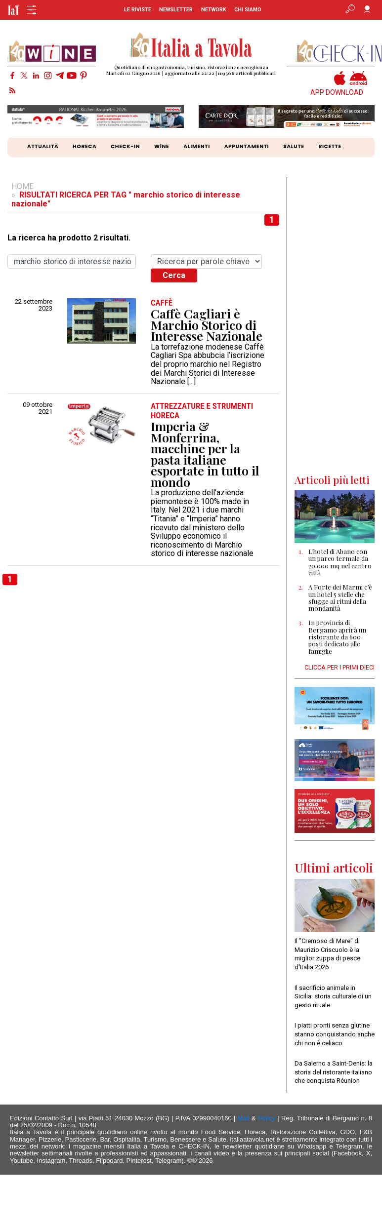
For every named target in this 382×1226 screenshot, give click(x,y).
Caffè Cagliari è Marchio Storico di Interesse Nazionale (206, 325)
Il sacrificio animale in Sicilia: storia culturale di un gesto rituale (333, 996)
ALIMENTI (196, 146)
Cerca (174, 275)
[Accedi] (367, 7)
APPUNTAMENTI (246, 146)
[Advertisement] (334, 325)
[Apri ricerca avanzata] (349, 7)
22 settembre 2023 (33, 305)
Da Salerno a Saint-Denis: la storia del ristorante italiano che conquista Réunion (334, 1072)
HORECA (84, 146)
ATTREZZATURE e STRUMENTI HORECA (202, 410)
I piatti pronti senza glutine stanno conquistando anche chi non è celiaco (335, 1034)
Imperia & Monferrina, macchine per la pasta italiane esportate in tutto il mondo (205, 454)
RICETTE (329, 146)
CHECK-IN (125, 146)
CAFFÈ (161, 303)
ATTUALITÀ (42, 146)
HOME (22, 186)
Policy (266, 1118)
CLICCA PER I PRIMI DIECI (339, 667)
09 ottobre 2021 (37, 408)
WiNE (161, 146)
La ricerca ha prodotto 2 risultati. (68, 238)
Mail (244, 1118)
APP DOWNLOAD (336, 92)
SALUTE (293, 146)
